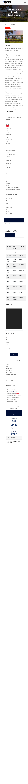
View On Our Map (14, 220)
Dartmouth (13, 17)
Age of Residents (11, 437)
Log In (7, 130)
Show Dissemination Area (14, 413)
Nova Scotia (7, 17)
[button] (6, 36)
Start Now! (10, 235)
